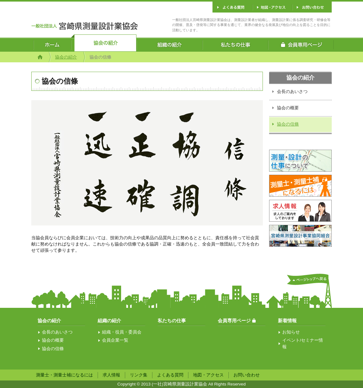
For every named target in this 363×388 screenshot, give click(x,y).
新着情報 (287, 320)
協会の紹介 (66, 57)
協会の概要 (288, 108)
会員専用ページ (234, 320)
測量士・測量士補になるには (64, 375)
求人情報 (111, 375)
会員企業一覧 (115, 340)
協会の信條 (288, 124)
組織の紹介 (109, 320)
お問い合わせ (246, 375)
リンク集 (138, 375)
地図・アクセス (208, 375)
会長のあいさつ (292, 91)
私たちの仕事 (172, 320)
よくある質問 (170, 375)
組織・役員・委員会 (121, 332)
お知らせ (291, 332)
